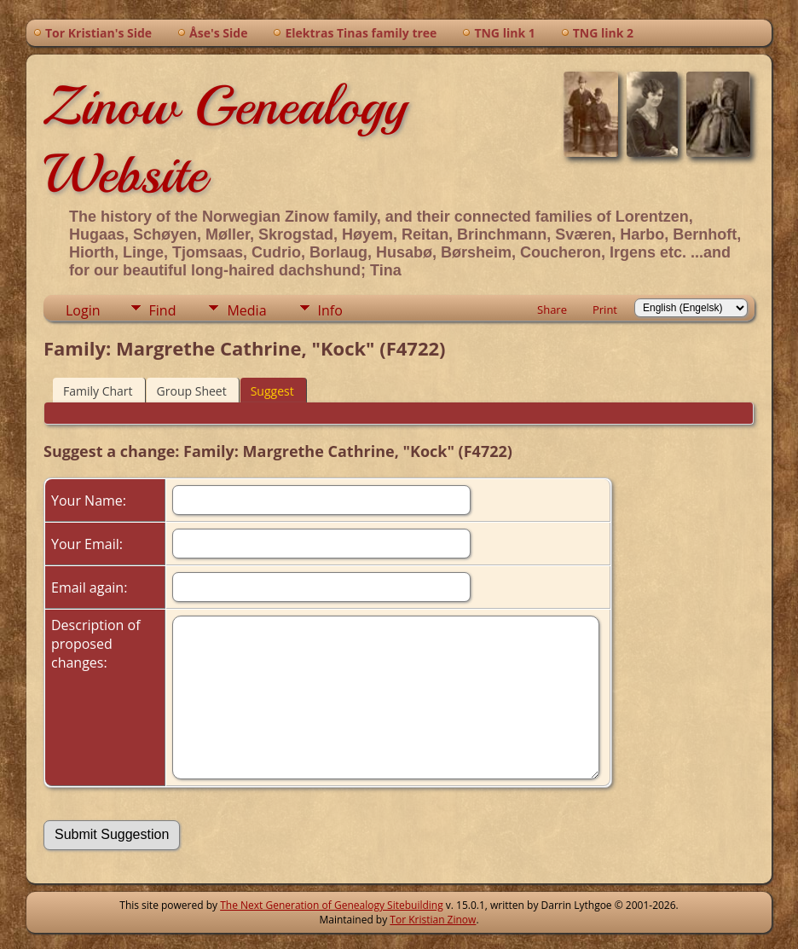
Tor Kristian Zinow (433, 919)
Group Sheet (192, 391)
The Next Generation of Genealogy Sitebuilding (331, 905)
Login (83, 310)
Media (246, 310)
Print (605, 309)
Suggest (272, 391)
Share (552, 309)
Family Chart (98, 391)
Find (162, 310)
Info (330, 310)
